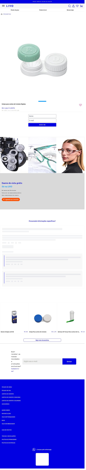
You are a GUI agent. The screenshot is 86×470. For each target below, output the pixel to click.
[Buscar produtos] (69, 6)
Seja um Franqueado (8, 417)
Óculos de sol (43, 10)
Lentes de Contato (8, 394)
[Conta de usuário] (73, 6)
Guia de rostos (7, 430)
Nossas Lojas (6, 413)
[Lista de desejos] (77, 6)
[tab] (42, 101)
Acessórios (5, 404)
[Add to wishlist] (80, 105)
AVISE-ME (42, 125)
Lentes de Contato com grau (11, 397)
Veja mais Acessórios (42, 340)
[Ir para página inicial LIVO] (10, 5)
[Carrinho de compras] (81, 6)
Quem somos (6, 410)
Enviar (69, 361)
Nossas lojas (70, 10)
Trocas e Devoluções (9, 436)
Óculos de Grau (7, 387)
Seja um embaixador (8, 424)
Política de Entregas (8, 443)
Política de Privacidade (9, 439)
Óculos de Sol (6, 390)
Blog (3, 420)
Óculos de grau (15, 10)
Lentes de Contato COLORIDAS (11, 400)
